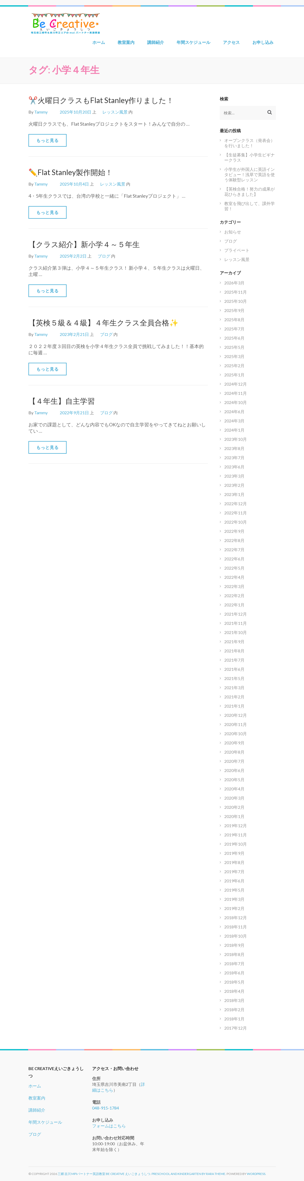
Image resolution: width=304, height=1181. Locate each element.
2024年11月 (235, 393)
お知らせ (232, 231)
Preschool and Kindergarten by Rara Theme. (189, 1174)
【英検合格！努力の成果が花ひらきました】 (249, 191)
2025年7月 (234, 328)
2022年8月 (234, 540)
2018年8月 (234, 954)
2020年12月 (235, 715)
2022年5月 (234, 567)
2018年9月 (234, 945)
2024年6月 (234, 411)
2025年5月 (234, 347)
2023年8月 (234, 448)
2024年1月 (234, 429)
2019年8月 (234, 862)
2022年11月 (235, 512)
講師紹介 (155, 42)
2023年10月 (235, 439)
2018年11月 (235, 926)
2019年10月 (235, 843)
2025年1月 (234, 374)
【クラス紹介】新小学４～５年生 (84, 244)
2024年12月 (235, 383)
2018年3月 (234, 1000)
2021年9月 (234, 641)
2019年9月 (234, 853)
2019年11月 (235, 834)
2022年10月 (235, 521)
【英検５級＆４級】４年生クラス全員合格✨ (103, 322)
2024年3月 (234, 420)
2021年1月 (234, 705)
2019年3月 (234, 899)
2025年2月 (234, 365)
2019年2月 (234, 908)
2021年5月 (234, 678)
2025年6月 (234, 337)
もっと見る (47, 140)
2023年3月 (234, 475)
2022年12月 (235, 503)
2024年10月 (235, 402)
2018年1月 (234, 1018)
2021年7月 (234, 659)
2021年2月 (234, 696)
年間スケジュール (193, 42)
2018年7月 (234, 963)
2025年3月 (234, 356)
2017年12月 (235, 1027)
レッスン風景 (115, 111)
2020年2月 (234, 807)
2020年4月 (234, 788)
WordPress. (256, 1174)
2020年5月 (234, 779)
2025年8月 (234, 319)
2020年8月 (234, 751)
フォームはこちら (109, 1125)
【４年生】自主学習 (61, 400)
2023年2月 (234, 485)
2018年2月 (234, 1009)
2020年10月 (235, 733)
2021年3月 (234, 687)
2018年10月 (235, 935)
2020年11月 (235, 724)
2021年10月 (235, 632)
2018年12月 (235, 917)
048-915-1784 (105, 1107)
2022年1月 (234, 604)
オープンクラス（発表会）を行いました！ (249, 143)
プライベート (237, 250)
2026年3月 (234, 282)
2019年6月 (234, 880)
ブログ (104, 255)
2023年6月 (234, 466)
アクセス (231, 42)
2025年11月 (235, 291)
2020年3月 (234, 797)
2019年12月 (235, 825)
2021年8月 (234, 650)
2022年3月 (234, 586)
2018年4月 (234, 991)
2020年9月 (234, 742)
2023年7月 (234, 457)
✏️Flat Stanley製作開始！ (70, 172)
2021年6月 (234, 669)
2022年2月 (234, 595)
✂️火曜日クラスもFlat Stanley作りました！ (101, 100)
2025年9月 (234, 310)
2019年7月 (234, 871)
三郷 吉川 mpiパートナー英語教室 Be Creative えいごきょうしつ (104, 1174)
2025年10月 (235, 301)
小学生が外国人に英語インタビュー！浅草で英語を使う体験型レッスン (249, 174)
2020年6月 (234, 770)
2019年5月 (234, 889)
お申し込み (262, 42)
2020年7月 (234, 761)
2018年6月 (234, 972)
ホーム (98, 42)
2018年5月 (234, 981)
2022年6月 (234, 558)
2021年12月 (235, 613)
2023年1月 (234, 494)
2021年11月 (235, 623)
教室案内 (126, 42)
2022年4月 (234, 577)
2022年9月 (234, 531)
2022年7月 (234, 549)
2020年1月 (234, 816)
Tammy (41, 111)
